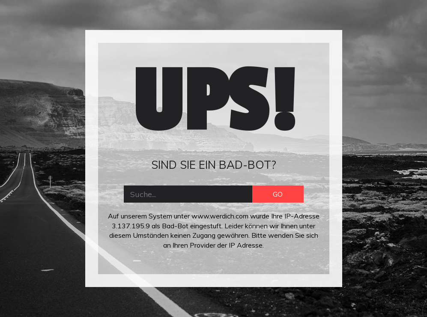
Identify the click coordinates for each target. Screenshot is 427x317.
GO (278, 194)
